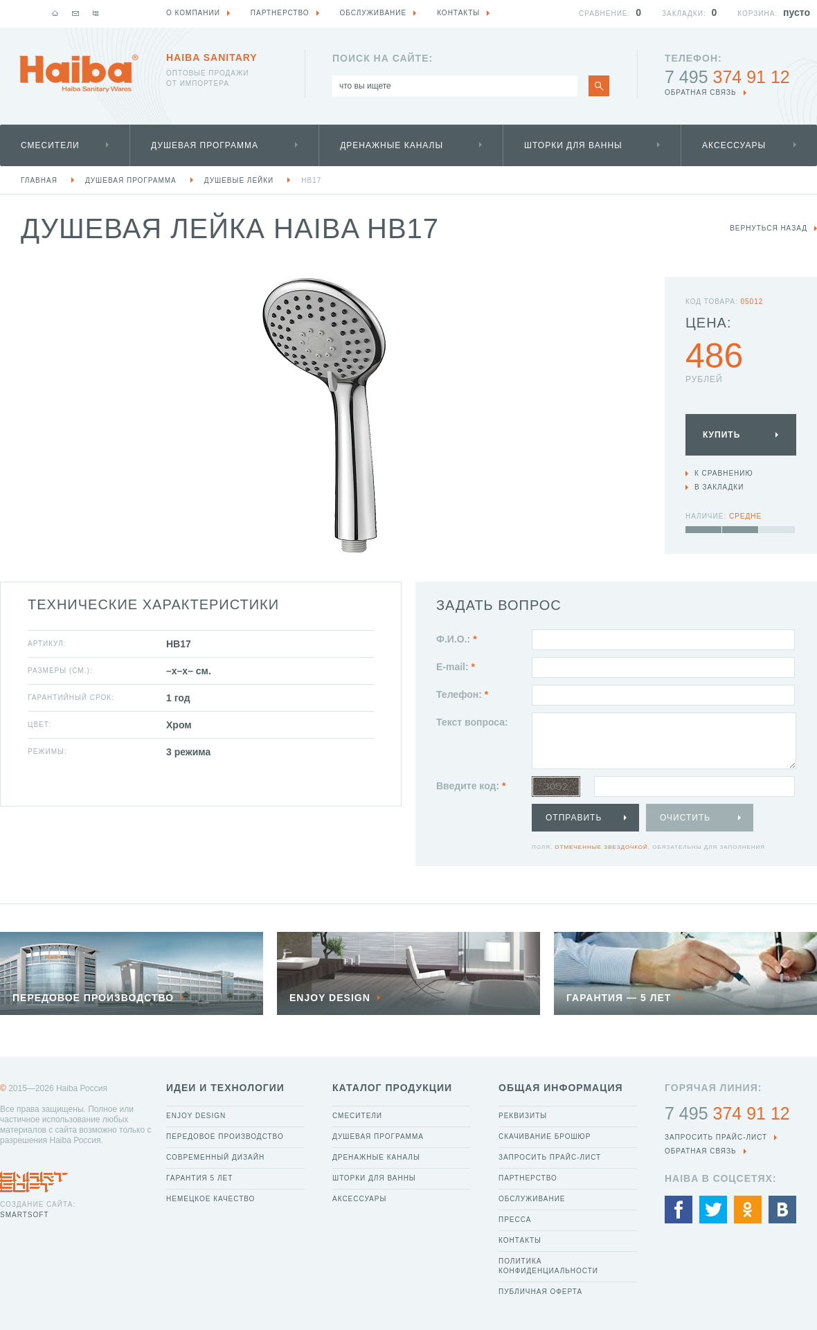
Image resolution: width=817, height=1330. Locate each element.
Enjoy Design (196, 1116)
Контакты (520, 1240)
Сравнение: (604, 13)
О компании (193, 13)
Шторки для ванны (573, 145)
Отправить (574, 818)
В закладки (719, 487)
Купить (721, 435)
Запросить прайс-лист (550, 1157)
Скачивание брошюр (545, 1136)
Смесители (50, 145)
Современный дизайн (215, 1157)
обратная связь (701, 92)
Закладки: (684, 13)
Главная (39, 180)
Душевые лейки (238, 180)
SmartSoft (24, 1215)
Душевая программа (204, 145)
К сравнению (723, 473)
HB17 (311, 180)
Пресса (515, 1219)
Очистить (685, 818)
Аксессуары (734, 145)
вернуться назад (768, 228)
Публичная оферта (540, 1291)
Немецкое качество (210, 1199)
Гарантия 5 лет (199, 1178)
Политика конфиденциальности (548, 1266)
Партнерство (528, 1178)
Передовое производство (225, 1136)
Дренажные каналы (391, 145)
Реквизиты (523, 1116)
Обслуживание (532, 1199)
